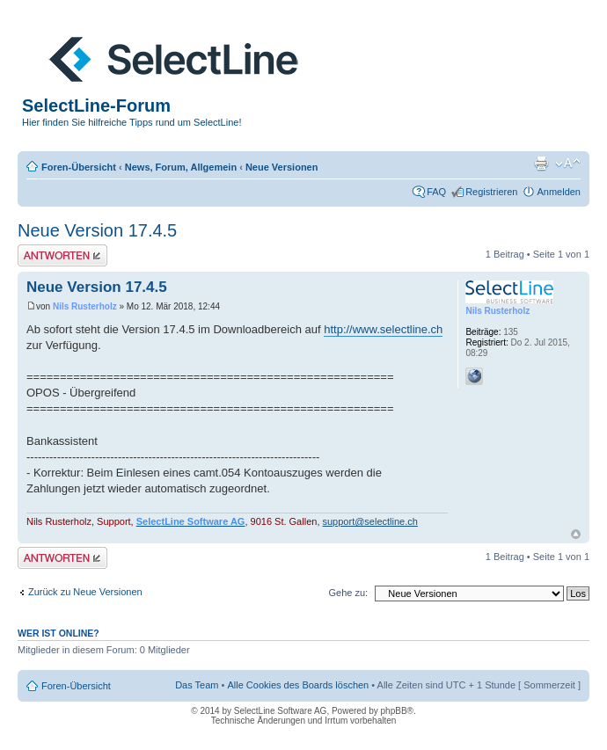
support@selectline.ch (370, 521)
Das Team (196, 685)
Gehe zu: (348, 592)
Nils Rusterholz (85, 306)
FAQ (436, 191)
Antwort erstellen (62, 255)
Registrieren (491, 191)
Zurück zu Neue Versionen (85, 591)
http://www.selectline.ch (383, 329)
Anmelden (559, 191)
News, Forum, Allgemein (181, 167)
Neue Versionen (281, 167)
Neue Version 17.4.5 (97, 230)
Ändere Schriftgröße (568, 163)
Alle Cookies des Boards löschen (298, 685)
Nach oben (576, 534)
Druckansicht (541, 163)
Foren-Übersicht (78, 167)
